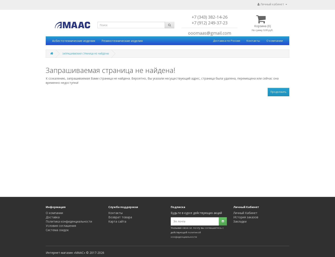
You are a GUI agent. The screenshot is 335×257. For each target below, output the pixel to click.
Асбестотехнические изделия (73, 41)
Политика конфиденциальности (69, 221)
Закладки (240, 221)
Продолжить (278, 92)
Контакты (253, 41)
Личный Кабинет (245, 213)
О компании (274, 41)
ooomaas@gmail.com (209, 33)
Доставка (53, 217)
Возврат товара (120, 217)
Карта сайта (117, 221)
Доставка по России (226, 41)
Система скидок (57, 230)
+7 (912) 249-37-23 (210, 23)
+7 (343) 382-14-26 (210, 17)
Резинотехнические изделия (122, 41)
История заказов (245, 217)
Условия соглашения (61, 226)
